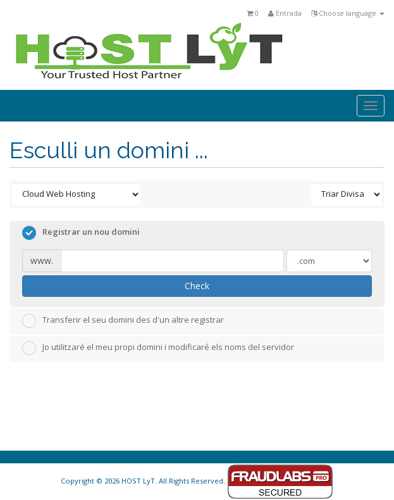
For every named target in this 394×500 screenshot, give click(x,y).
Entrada (285, 13)
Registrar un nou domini (81, 233)
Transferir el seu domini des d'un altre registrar (123, 321)
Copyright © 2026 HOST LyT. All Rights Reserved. (197, 480)
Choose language (348, 13)
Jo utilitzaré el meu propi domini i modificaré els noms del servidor (158, 348)
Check (197, 286)
